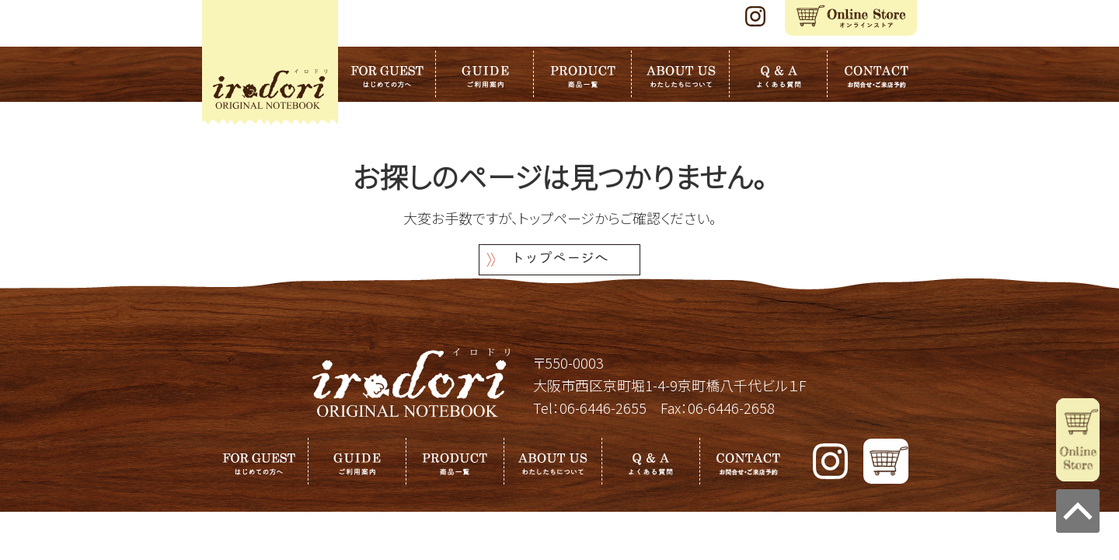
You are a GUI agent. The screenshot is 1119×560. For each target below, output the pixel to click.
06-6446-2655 (603, 407)
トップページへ (559, 259)
